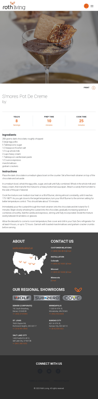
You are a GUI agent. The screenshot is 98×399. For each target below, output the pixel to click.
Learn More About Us (23, 248)
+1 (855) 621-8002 (58, 272)
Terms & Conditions (39, 381)
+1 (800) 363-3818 (58, 251)
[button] (86, 5)
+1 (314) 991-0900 (20, 329)
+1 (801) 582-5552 (20, 343)
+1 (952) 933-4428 (56, 314)
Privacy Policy (61, 381)
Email (69, 251)
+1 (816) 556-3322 (56, 329)
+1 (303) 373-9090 (20, 314)
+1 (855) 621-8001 (58, 264)
